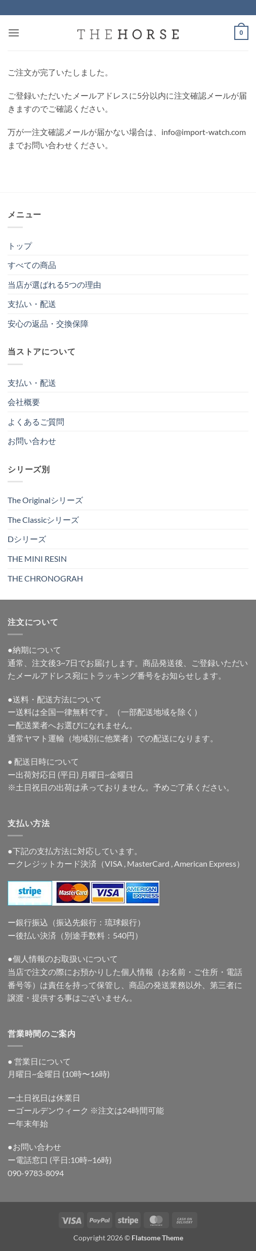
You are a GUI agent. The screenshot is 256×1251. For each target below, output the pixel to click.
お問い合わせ (32, 440)
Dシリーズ (27, 539)
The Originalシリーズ (45, 500)
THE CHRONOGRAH (45, 578)
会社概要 (24, 402)
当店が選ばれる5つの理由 (54, 284)
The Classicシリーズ (43, 519)
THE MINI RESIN (37, 558)
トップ (20, 245)
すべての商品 (32, 265)
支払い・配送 (32, 303)
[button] (14, 32)
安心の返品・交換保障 (48, 323)
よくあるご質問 (36, 421)
